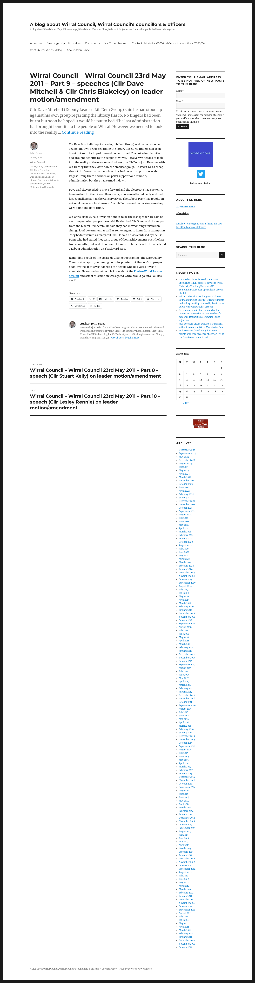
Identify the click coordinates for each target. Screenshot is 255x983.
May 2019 (184, 596)
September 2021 (187, 511)
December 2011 (187, 899)
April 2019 (184, 599)
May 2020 (184, 555)
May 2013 (183, 841)
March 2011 (185, 930)
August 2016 (185, 708)
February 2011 (186, 933)
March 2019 (185, 603)
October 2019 (186, 579)
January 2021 (185, 538)
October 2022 (186, 484)
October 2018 (185, 620)
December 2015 (187, 736)
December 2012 (187, 858)
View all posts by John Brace (124, 337)
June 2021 (184, 521)
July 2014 (183, 794)
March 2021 (185, 531)
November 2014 (187, 780)
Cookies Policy (109, 968)
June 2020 (184, 552)
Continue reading (78, 132)
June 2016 (184, 715)
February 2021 (186, 535)
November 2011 (187, 903)
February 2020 (186, 565)
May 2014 (184, 800)
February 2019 (186, 606)
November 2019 (187, 576)
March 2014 (185, 807)
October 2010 (185, 947)
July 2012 (183, 875)
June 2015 (184, 756)
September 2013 (187, 828)
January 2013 (185, 855)
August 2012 (185, 872)
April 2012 (184, 886)
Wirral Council (37, 162)
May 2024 (184, 456)
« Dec (186, 403)
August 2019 (185, 586)
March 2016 (185, 725)
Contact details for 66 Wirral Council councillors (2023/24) (168, 43)
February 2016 (186, 729)
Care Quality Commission (43, 166)
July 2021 (183, 518)
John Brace (36, 153)
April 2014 (184, 804)
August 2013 (185, 831)
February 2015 (186, 770)
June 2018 (184, 634)
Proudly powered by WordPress (136, 968)
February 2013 (186, 851)
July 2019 (183, 589)
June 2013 (184, 838)
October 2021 (185, 508)
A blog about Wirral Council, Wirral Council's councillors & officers (108, 24)
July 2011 (183, 916)
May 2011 (183, 923)
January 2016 (185, 732)
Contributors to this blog (46, 50)
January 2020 (186, 569)
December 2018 (187, 613)
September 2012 (187, 869)
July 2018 (183, 630)
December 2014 (187, 777)
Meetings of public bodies (64, 43)
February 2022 (186, 494)
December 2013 (187, 817)
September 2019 (187, 582)
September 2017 (187, 664)
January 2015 (185, 773)
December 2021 (187, 501)
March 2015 (185, 766)
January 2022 (186, 497)
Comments (92, 43)
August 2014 (185, 790)
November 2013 (187, 821)
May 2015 (184, 760)
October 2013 (185, 824)
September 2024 (187, 453)
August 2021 (185, 514)
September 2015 (187, 746)
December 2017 (187, 654)
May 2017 (184, 678)
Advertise (36, 43)
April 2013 (184, 845)
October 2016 (186, 702)
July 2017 (183, 671)
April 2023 (184, 473)
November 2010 (187, 943)
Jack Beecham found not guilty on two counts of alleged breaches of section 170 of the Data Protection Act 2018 (201, 334)
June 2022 (184, 487)
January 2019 (185, 610)
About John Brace (78, 50)
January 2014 (185, 814)
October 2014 (185, 783)
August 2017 (185, 668)
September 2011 (187, 909)
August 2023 (185, 463)
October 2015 (185, 743)
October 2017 (185, 661)
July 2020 (183, 548)
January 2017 (185, 691)
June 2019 (184, 593)
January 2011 (185, 937)
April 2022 (184, 490)
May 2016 (184, 719)
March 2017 (185, 685)
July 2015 (183, 753)
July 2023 (183, 467)
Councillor (50, 173)
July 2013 (183, 834)
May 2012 (184, 882)
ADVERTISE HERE (185, 206)
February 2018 (186, 647)
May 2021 (184, 525)
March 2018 (185, 644)
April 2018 (184, 640)
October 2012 (185, 865)
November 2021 (187, 504)
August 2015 (185, 749)
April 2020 (184, 559)
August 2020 (185, 545)
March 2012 (185, 889)
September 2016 (187, 705)
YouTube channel (116, 43)
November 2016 (187, 698)
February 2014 (186, 811)
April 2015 (184, 763)
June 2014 (184, 797)
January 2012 (185, 896)
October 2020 (186, 542)
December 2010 (187, 940)
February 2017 (186, 688)
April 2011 (184, 926)
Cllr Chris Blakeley (39, 170)
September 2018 (187, 623)
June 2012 (184, 879)
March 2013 (185, 848)
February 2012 (186, 892)
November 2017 (187, 657)
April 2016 (184, 722)
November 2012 (187, 862)
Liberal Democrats (39, 180)
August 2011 (185, 913)
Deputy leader (37, 176)
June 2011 (184, 920)
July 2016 (183, 712)
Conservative (37, 173)
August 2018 (185, 627)
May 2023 (184, 470)
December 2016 (187, 695)
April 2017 (184, 681)
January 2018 (185, 651)
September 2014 (187, 787)
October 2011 (185, 906)
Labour (50, 176)
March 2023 (185, 477)
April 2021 (184, 528)
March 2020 (185, 562)
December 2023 (187, 460)
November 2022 (187, 480)
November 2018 (187, 616)
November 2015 (187, 739)
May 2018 (184, 637)
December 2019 (187, 572)
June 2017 (184, 674)
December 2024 (187, 450)
